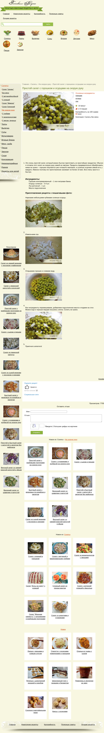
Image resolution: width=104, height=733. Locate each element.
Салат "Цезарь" (8, 89)
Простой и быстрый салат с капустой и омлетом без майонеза (11, 445)
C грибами (6, 114)
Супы (49, 39)
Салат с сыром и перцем (11, 332)
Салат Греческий (8, 107)
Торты (21, 39)
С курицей (6, 100)
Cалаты (7, 39)
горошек (79, 96)
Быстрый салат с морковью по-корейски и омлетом (11, 397)
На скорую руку (71, 440)
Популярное (11, 247)
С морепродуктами (9, 117)
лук (77, 101)
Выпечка (35, 39)
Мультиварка (7, 136)
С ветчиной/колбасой (10, 96)
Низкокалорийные (10, 163)
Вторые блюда (8, 140)
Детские (76, 39)
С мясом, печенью (9, 120)
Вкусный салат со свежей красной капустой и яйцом (60, 522)
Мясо (92, 39)
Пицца (6, 50)
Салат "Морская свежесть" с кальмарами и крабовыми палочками (35, 616)
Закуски (20, 50)
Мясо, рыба (7, 144)
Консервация (7, 159)
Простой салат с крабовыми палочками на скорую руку (11, 311)
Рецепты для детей (10, 171)
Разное (5, 167)
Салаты (5, 86)
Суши (4, 156)
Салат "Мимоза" (8, 103)
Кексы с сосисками (60, 711)
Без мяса (5, 93)
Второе (64, 39)
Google (101, 379)
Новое (63, 629)
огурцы (78, 98)
